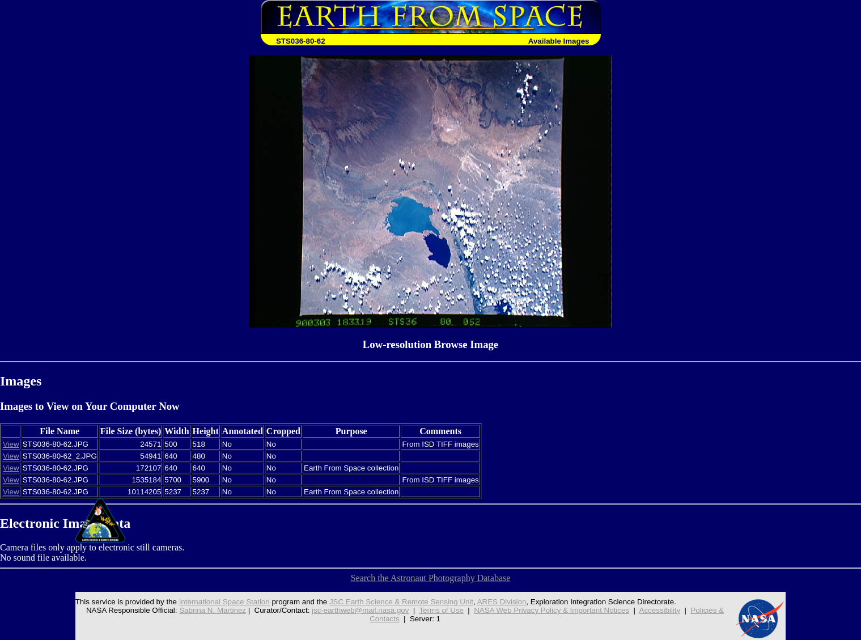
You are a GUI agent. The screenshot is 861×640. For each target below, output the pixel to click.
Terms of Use (441, 610)
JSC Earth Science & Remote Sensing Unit (401, 601)
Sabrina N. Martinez (212, 610)
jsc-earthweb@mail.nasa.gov (360, 610)
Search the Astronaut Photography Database (431, 578)
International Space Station (224, 601)
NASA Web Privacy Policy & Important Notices (551, 610)
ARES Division (502, 601)
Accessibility (660, 610)
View (11, 444)
